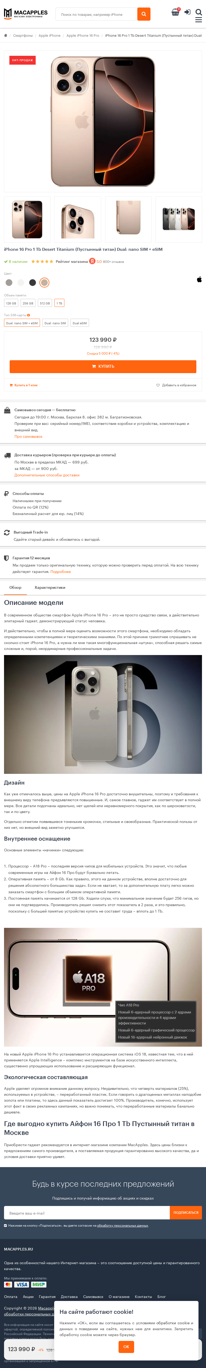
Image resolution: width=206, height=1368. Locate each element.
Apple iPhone (50, 35)
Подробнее (60, 571)
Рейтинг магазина (90, 261)
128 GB (11, 302)
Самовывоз (93, 1296)
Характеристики (50, 588)
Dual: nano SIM (55, 322)
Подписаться (186, 1212)
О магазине (119, 1296)
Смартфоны (23, 35)
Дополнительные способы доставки (46, 474)
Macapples (48, 1308)
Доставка (69, 1296)
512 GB (45, 302)
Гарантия (47, 1296)
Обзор (15, 588)
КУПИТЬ (103, 366)
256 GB (28, 302)
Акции (28, 1296)
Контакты (143, 1296)
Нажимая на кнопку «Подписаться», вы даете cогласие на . (76, 1225)
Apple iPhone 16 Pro (83, 35)
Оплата (10, 1296)
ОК (126, 1347)
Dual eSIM (80, 322)
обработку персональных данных (122, 1224)
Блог (161, 1296)
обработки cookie (173, 1322)
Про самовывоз (28, 436)
